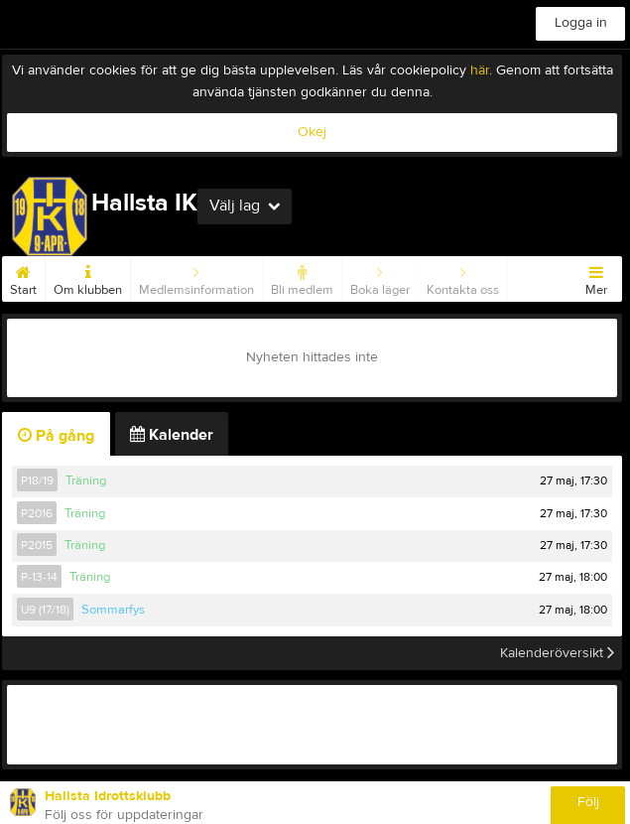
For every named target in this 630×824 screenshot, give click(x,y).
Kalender (171, 435)
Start (23, 277)
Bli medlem (302, 277)
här (479, 70)
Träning (85, 480)
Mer (596, 277)
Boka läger (380, 277)
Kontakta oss (463, 277)
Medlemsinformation (196, 277)
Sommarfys (113, 610)
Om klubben (88, 277)
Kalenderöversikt (557, 653)
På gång (56, 436)
